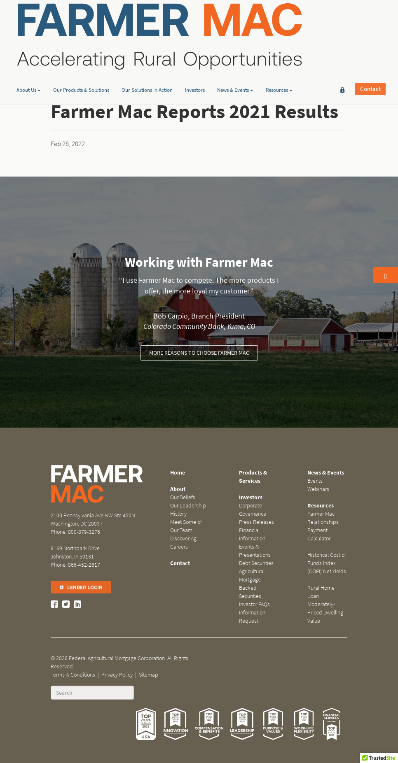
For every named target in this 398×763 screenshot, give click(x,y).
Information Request (252, 617)
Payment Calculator (318, 534)
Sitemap (148, 675)
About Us (28, 63)
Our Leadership (188, 505)
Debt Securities (256, 563)
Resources (279, 63)
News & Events (235, 63)
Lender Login (81, 587)
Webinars (318, 489)
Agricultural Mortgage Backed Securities (252, 584)
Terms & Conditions (73, 675)
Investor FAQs (254, 604)
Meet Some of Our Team (186, 526)
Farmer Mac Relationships (323, 518)
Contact (370, 29)
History (178, 514)
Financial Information (252, 534)
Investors (195, 63)
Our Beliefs (182, 497)
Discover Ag (183, 538)
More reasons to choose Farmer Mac (199, 353)
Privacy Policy (117, 675)
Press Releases (256, 522)
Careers (179, 547)
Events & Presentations (255, 551)
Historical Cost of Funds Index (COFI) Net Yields (326, 563)
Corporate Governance (252, 510)
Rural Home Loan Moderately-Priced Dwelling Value (325, 604)
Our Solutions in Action (147, 63)
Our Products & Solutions (81, 63)
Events (315, 481)
